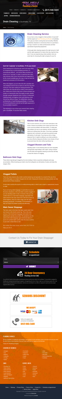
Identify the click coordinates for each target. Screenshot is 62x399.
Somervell (35, 373)
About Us (16, 9)
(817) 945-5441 (52, 10)
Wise (34, 376)
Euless (5, 359)
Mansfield (45, 354)
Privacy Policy (20, 387)
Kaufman (35, 368)
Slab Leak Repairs (50, 13)
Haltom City (26, 354)
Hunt (24, 376)
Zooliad (36, 395)
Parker (34, 369)
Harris (24, 373)
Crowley (6, 357)
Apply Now (35, 389)
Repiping (6, 16)
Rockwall (35, 371)
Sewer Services (23, 13)
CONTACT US (31, 242)
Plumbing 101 (6, 13)
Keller (44, 351)
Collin (24, 366)
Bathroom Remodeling (15, 16)
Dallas (24, 368)
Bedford (6, 354)
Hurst (24, 357)
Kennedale (45, 352)
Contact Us (23, 9)
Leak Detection (40, 13)
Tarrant (34, 374)
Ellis (24, 371)
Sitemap (13, 387)
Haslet (24, 356)
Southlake (45, 357)
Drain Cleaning (31, 13)
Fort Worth (25, 351)
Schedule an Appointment (34, 9)
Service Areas (27, 389)
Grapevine (25, 352)
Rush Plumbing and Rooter (44, 39)
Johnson (35, 366)
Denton (24, 369)
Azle (5, 352)
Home (11, 9)
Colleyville (6, 356)
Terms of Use (29, 387)
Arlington (6, 351)
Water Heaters (14, 13)
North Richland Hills (47, 356)
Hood (24, 374)
